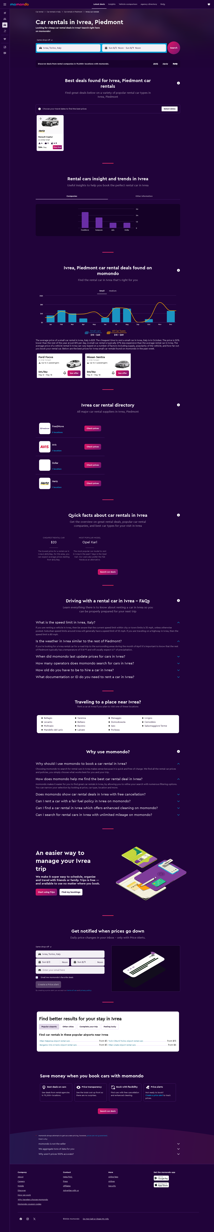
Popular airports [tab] (53, 1027)
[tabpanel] (112, 223)
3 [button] (68, 81)
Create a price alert (158, 1095)
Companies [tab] (76, 196)
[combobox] (48, 40)
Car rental (43, 12)
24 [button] (68, 102)
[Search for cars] (4, 25)
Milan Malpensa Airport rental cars (59, 1041)
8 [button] (102, 81)
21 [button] (95, 95)
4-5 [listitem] (58, 143)
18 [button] (75, 95)
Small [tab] (105, 291)
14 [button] (95, 88)
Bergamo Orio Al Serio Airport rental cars (62, 1045)
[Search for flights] (4, 13)
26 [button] (82, 102)
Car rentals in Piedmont (77, 12)
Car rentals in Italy (58, 12)
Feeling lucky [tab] (114, 1027)
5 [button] (82, 81)
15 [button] (102, 88)
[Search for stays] (4, 19)
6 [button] (88, 81)
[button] (5, 4)
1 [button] (102, 74)
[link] (78, 373)
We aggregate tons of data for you (113, 1149)
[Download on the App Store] (169, 1184)
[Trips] (4, 39)
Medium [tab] (116, 291)
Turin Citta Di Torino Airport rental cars (129, 1041)
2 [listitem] (51, 143)
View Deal (61, 147)
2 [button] (61, 81)
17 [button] (68, 95)
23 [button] (61, 102)
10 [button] (68, 88)
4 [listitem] (44, 143)
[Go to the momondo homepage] (19, 4)
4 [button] (75, 81)
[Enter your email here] (76, 970)
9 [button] (61, 88)
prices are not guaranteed (101, 1135)
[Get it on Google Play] (169, 1178)
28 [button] (95, 102)
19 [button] (82, 95)
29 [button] (102, 102)
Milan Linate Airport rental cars (126, 1045)
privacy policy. (90, 990)
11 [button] (75, 88)
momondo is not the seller (113, 1144)
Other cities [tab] (72, 1027)
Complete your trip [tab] (93, 1027)
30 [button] (61, 108)
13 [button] (89, 88)
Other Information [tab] (148, 196)
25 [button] (75, 102)
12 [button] (82, 88)
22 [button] (102, 95)
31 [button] (68, 108)
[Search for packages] (4, 31)
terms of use (76, 990)
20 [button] (88, 95)
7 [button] (95, 81)
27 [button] (89, 102)
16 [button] (61, 95)
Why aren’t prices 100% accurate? (113, 1154)
